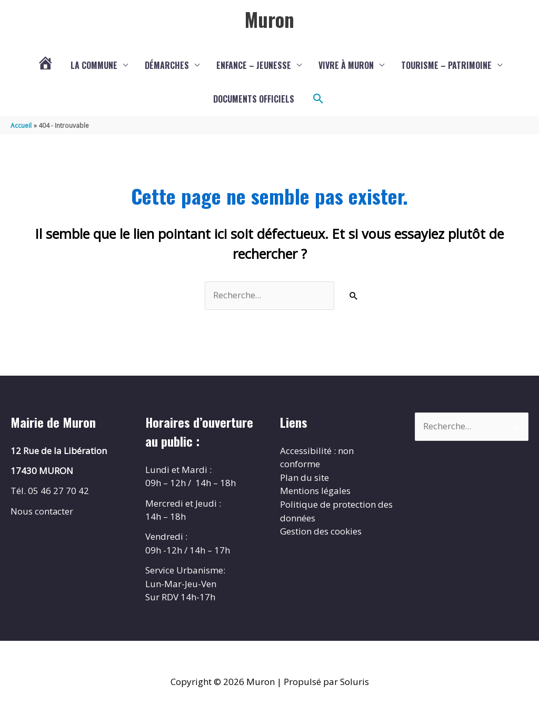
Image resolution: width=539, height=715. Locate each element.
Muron (269, 19)
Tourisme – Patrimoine (446, 65)
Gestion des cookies (321, 532)
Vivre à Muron (346, 65)
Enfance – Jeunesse (253, 65)
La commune (94, 65)
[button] (318, 99)
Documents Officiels (253, 99)
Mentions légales (315, 492)
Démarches (167, 65)
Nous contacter (42, 512)
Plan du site (304, 478)
